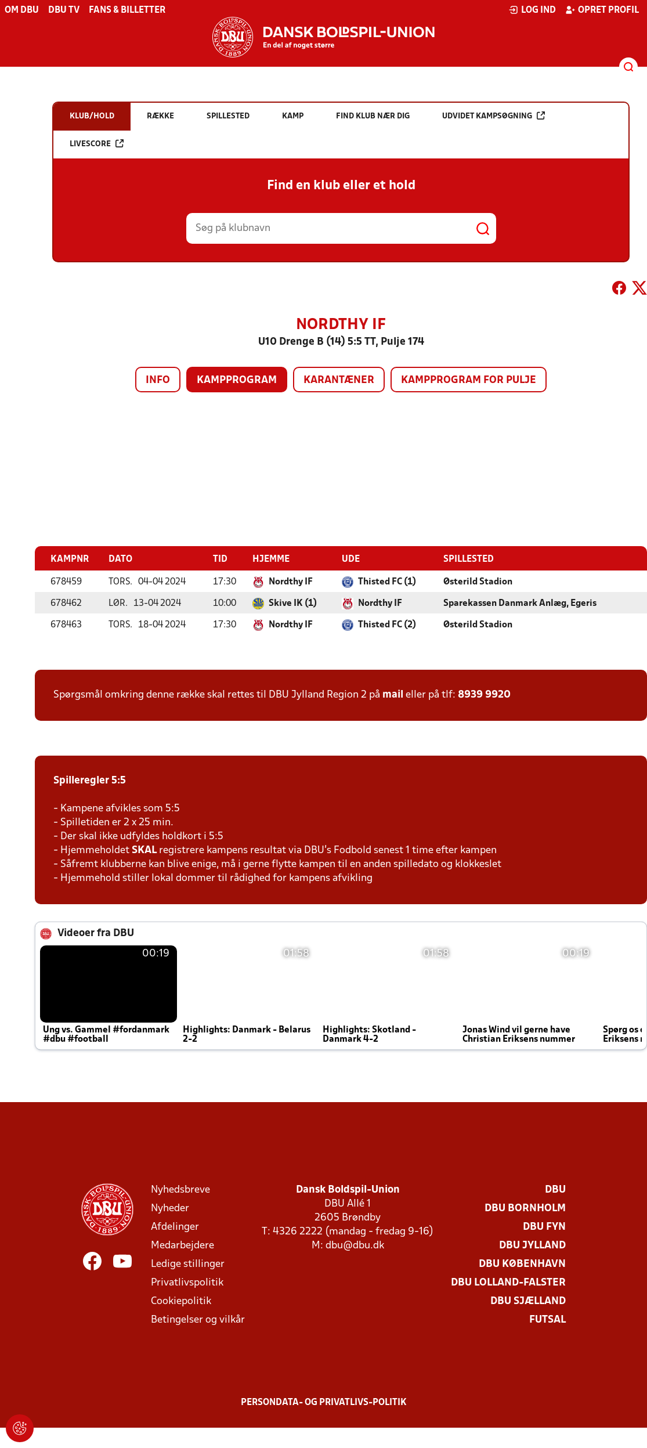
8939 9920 (484, 694)
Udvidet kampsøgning (493, 115)
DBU (555, 1189)
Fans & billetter (127, 10)
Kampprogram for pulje (468, 380)
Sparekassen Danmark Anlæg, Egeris (520, 603)
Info (158, 380)
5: (114, 780)
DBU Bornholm (525, 1208)
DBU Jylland (532, 1245)
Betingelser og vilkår (198, 1319)
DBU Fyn (544, 1227)
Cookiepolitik (181, 1301)
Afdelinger (175, 1227)
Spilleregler (81, 780)
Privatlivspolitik (187, 1282)
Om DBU (22, 10)
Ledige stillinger (188, 1264)
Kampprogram (237, 380)
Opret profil (602, 10)
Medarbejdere (182, 1245)
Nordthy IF (291, 581)
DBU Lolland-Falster (508, 1282)
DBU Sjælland (528, 1301)
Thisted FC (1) (387, 581)
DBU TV (63, 10)
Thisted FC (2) (387, 624)
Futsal (547, 1319)
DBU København (522, 1264)
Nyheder (170, 1208)
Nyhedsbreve (180, 1189)
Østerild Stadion (477, 581)
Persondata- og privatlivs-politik (324, 1402)
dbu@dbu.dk (355, 1245)
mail (392, 694)
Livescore (97, 143)
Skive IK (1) (293, 603)
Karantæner (338, 380)
